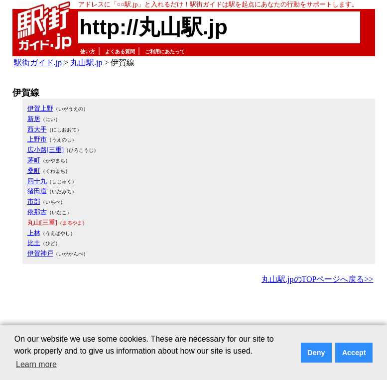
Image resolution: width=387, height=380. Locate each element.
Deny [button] (316, 353)
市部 (33, 201)
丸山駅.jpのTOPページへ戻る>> (317, 279)
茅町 (33, 160)
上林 (33, 233)
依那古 (37, 212)
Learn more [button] (36, 364)
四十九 (37, 181)
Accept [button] (354, 353)
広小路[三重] (45, 149)
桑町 (33, 170)
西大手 (37, 129)
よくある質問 (120, 51)
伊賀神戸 (40, 253)
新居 (33, 119)
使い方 (87, 51)
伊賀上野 (40, 108)
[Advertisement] (193, 313)
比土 (33, 243)
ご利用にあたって (165, 51)
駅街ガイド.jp (38, 62)
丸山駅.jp (86, 62)
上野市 (37, 139)
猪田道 (37, 191)
